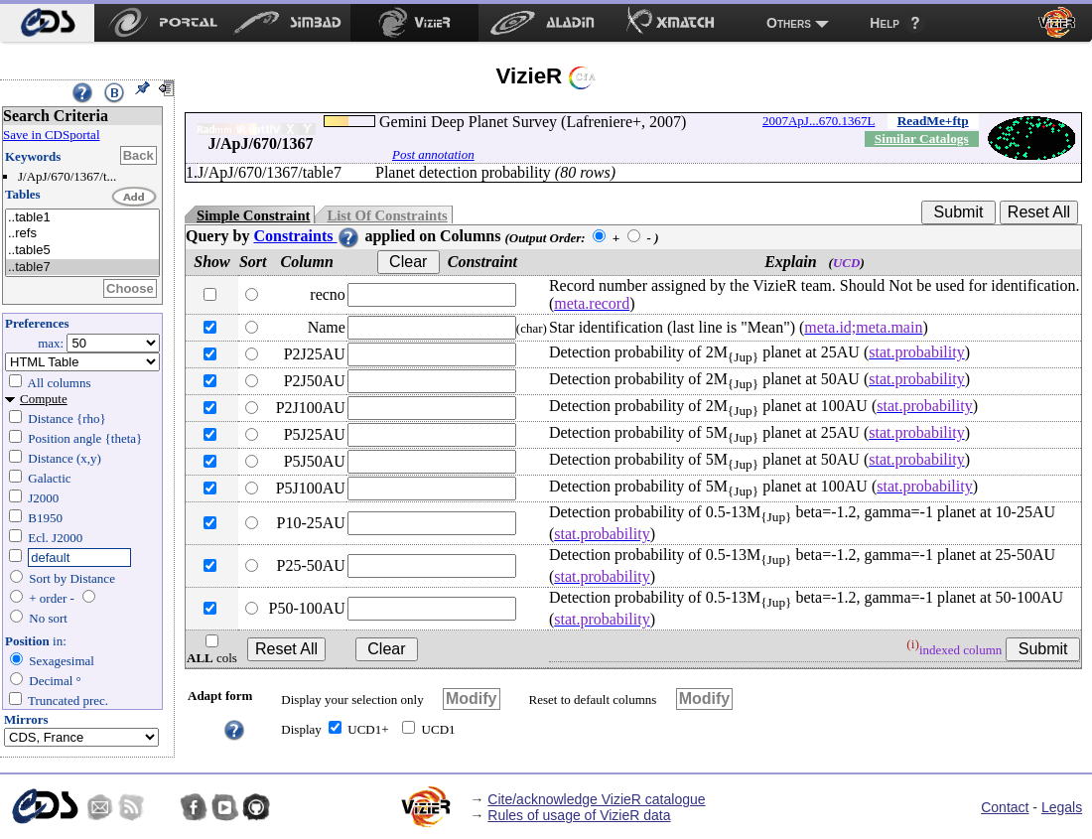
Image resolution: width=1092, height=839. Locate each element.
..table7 (82, 267)
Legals (1061, 807)
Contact (1004, 807)
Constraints (306, 235)
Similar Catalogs (922, 138)
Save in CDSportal (51, 134)
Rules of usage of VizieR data (578, 815)
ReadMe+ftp (933, 120)
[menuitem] (47, 23)
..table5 (82, 250)
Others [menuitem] (788, 23)
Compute (44, 398)
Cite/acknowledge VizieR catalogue (596, 799)
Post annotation (433, 154)
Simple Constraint (253, 215)
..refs (82, 233)
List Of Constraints (387, 215)
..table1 (82, 218)
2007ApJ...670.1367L (818, 120)
